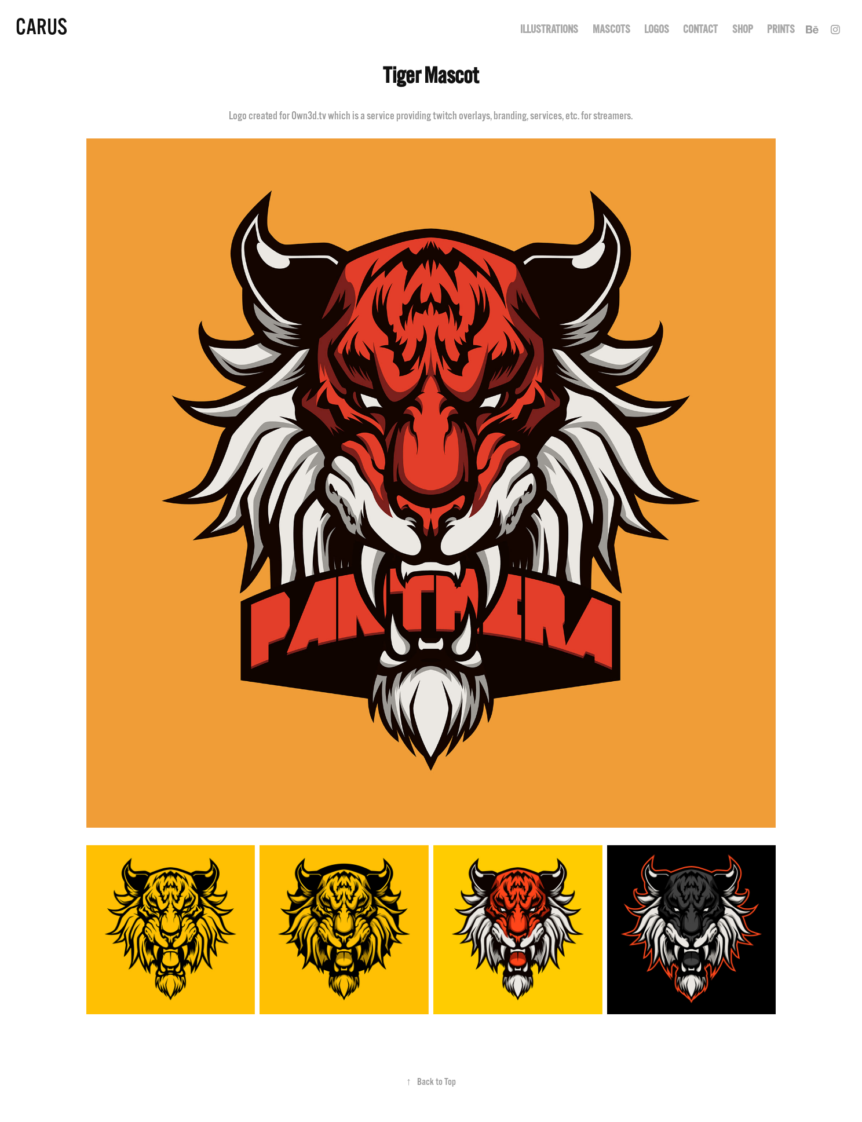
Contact (700, 29)
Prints (781, 29)
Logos (656, 29)
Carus (41, 27)
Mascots (611, 29)
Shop (742, 29)
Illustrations (549, 29)
